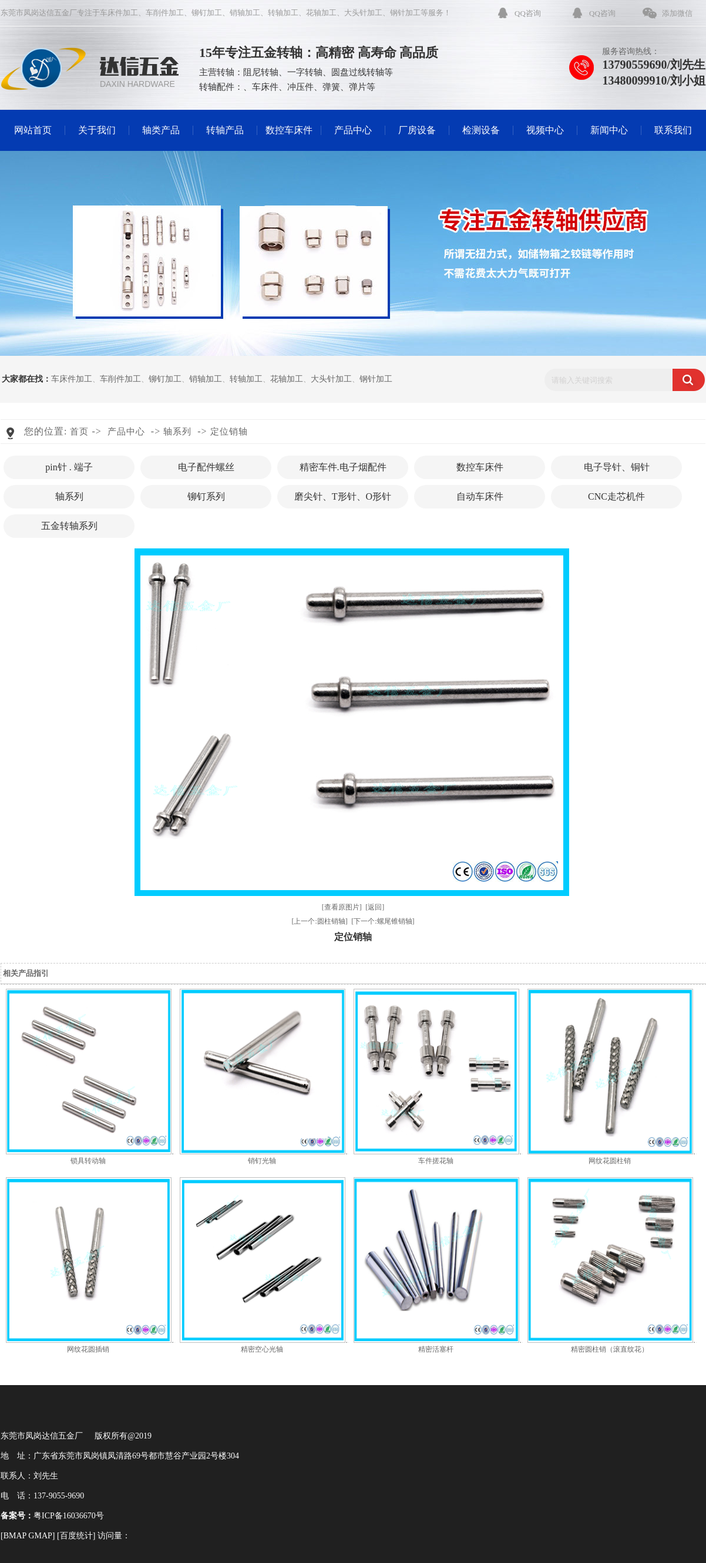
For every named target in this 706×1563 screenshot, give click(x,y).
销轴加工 (245, 12)
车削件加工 (165, 12)
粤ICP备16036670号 (68, 1515)
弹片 (358, 87)
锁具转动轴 (88, 1161)
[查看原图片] (342, 907)
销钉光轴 (262, 1161)
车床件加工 (119, 12)
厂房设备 (417, 130)
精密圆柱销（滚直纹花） (609, 1349)
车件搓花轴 (435, 1161)
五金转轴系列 (69, 526)
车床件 (265, 87)
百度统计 (76, 1535)
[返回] (374, 907)
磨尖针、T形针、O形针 (342, 496)
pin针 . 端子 (68, 467)
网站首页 (33, 130)
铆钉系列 (206, 496)
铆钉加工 (206, 12)
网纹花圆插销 (88, 1349)
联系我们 (673, 130)
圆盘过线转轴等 (362, 72)
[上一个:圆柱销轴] (319, 921)
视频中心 (545, 130)
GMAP (40, 1535)
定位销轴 (229, 431)
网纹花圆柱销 (610, 1161)
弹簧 (331, 87)
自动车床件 (479, 496)
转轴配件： (221, 87)
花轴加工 (321, 12)
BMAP (15, 1535)
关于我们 (97, 130)
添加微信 (677, 13)
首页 (79, 431)
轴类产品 (161, 130)
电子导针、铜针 (617, 467)
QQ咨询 (528, 13)
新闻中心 (609, 130)
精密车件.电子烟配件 (343, 467)
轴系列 (177, 431)
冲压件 (300, 87)
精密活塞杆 (435, 1349)
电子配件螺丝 (206, 467)
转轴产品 (225, 130)
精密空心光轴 (262, 1349)
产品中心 (353, 130)
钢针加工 (405, 12)
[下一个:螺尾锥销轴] (382, 921)
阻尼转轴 (260, 72)
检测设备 (481, 130)
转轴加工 (283, 12)
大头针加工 (363, 12)
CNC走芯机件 (616, 496)
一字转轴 (304, 72)
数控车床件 (288, 130)
